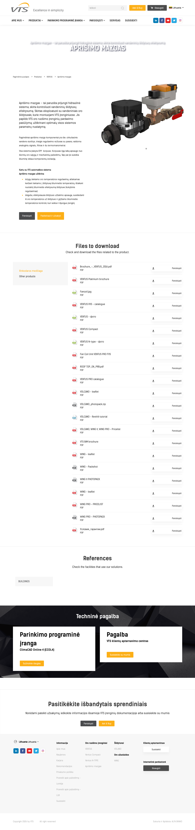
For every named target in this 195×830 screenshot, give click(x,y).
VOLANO (117, 749)
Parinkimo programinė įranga (65, 20)
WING (116, 760)
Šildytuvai (119, 743)
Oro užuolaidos (121, 755)
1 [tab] (146, 148)
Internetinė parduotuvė (154, 762)
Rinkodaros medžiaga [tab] (31, 270)
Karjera (59, 760)
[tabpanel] (146, 114)
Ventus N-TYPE (91, 760)
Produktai (35, 20)
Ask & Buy (137, 8)
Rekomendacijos (64, 766)
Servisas (115, 20)
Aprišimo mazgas (64, 77)
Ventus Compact (92, 754)
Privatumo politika (64, 772)
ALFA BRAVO (177, 821)
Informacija (62, 743)
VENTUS (49, 77)
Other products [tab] (27, 276)
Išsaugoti (157, 8)
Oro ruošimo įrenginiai (96, 743)
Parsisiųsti (96, 20)
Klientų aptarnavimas (154, 743)
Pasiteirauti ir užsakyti (51, 216)
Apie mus (17, 20)
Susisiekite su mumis (120, 655)
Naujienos (61, 754)
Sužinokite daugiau (32, 663)
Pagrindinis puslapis (21, 77)
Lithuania (175, 8)
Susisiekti (131, 20)
